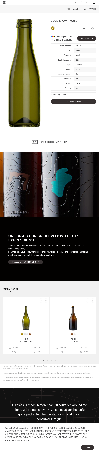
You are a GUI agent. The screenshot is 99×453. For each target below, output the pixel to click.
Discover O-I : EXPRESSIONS (24, 262)
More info (85, 38)
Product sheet (73, 101)
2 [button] (47, 360)
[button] (94, 2)
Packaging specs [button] (73, 94)
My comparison (90, 9)
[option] (24, 73)
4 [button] (55, 360)
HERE (60, 437)
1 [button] (43, 360)
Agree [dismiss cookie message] (87, 447)
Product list (74, 9)
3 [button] (51, 360)
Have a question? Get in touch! (50, 142)
